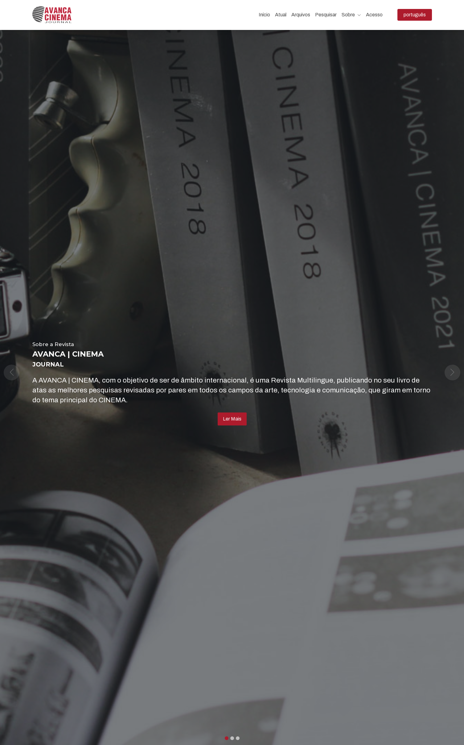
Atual (280, 14)
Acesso (374, 14)
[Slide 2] (238, 738)
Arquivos (300, 14)
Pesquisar (326, 14)
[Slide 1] (232, 738)
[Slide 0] (226, 738)
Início (264, 14)
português (417, 14)
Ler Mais (232, 418)
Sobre (351, 14)
